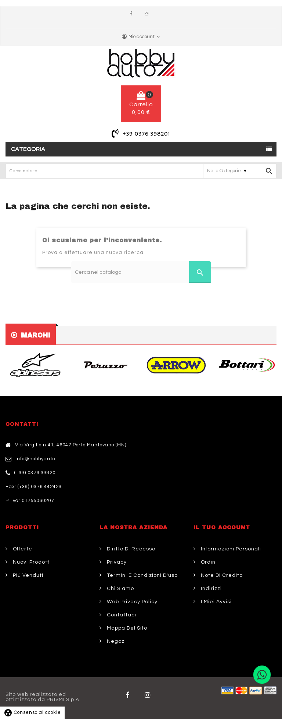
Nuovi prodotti (31, 562)
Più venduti (27, 575)
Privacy (116, 562)
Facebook (133, 13)
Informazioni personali (230, 549)
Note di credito (221, 575)
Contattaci (120, 614)
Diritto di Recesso (130, 549)
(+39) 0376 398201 (36, 472)
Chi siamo (119, 588)
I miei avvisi (215, 601)
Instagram (148, 13)
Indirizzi (210, 588)
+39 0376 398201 (146, 133)
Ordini (208, 562)
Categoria (28, 149)
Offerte (21, 549)
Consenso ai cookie (32, 712)
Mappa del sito (126, 628)
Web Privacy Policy (131, 601)
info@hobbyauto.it (37, 458)
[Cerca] (141, 272)
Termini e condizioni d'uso (141, 575)
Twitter (149, 695)
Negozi (115, 641)
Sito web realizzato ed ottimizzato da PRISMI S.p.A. (43, 697)
